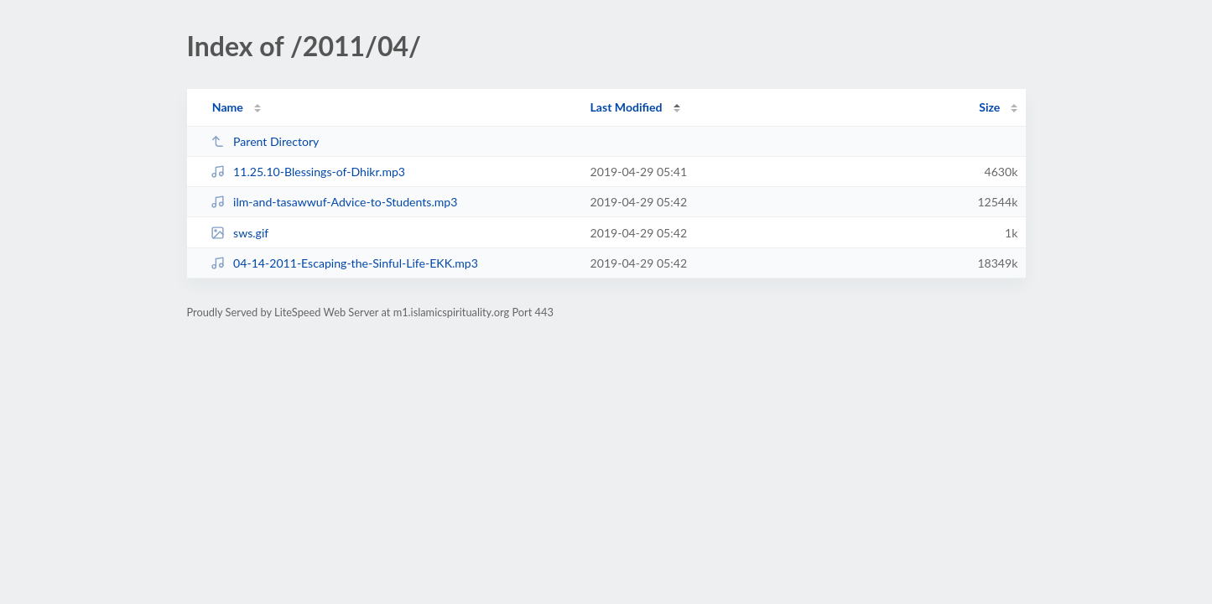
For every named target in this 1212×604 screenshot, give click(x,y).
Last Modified (626, 107)
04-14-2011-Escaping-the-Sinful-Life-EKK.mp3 (344, 263)
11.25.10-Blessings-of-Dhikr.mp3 (308, 171)
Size (989, 107)
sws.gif (240, 233)
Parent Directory (265, 141)
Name (227, 107)
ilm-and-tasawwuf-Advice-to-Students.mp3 (334, 202)
